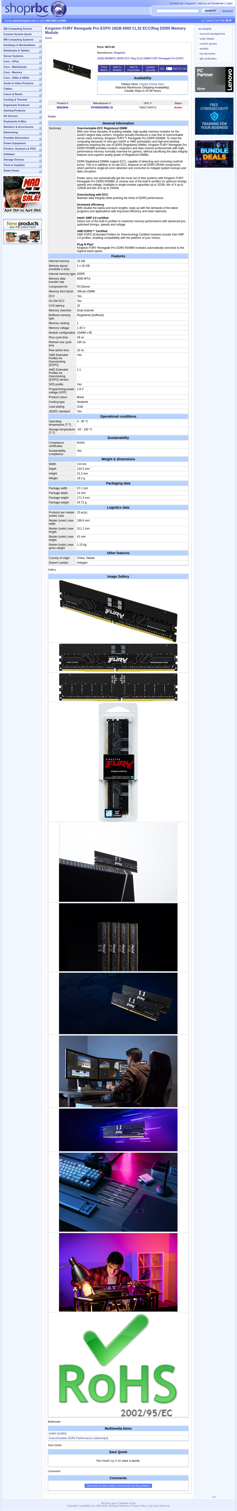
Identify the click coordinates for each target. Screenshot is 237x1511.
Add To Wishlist (117, 68)
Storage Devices (14, 159)
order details (206, 38)
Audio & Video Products (19, 83)
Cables (8, 88)
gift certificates (207, 58)
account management (211, 33)
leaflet (58, 1433)
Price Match (103, 68)
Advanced (227, 10)
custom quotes (207, 43)
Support (191, 3)
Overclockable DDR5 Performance (78, 1438)
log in (114, 1460)
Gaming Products (15, 110)
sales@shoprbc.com (24, 20)
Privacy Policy (138, 1506)
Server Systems (13, 56)
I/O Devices (11, 116)
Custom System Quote (18, 34)
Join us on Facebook (210, 3)
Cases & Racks (13, 94)
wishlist (203, 48)
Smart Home (11, 170)
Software (9, 154)
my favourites (206, 53)
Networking (11, 132)
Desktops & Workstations (19, 45)
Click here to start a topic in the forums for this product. (118, 1485)
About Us (165, 1506)
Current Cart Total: (219, 20)
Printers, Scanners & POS (20, 148)
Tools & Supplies (14, 165)
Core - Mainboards (15, 66)
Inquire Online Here (151, 84)
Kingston (119, 52)
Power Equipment (15, 143)
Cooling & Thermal (15, 99)
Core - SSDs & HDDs (16, 77)
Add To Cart (180, 68)
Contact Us (176, 3)
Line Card (153, 1506)
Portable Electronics (16, 137)
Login (229, 3)
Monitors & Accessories (18, 126)
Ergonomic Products (16, 105)
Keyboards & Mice (15, 121)
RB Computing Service (18, 28)
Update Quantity (150, 68)
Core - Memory (13, 72)
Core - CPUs (11, 61)
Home (48, 38)
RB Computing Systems (18, 39)
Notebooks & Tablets (17, 50)
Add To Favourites (134, 68)
